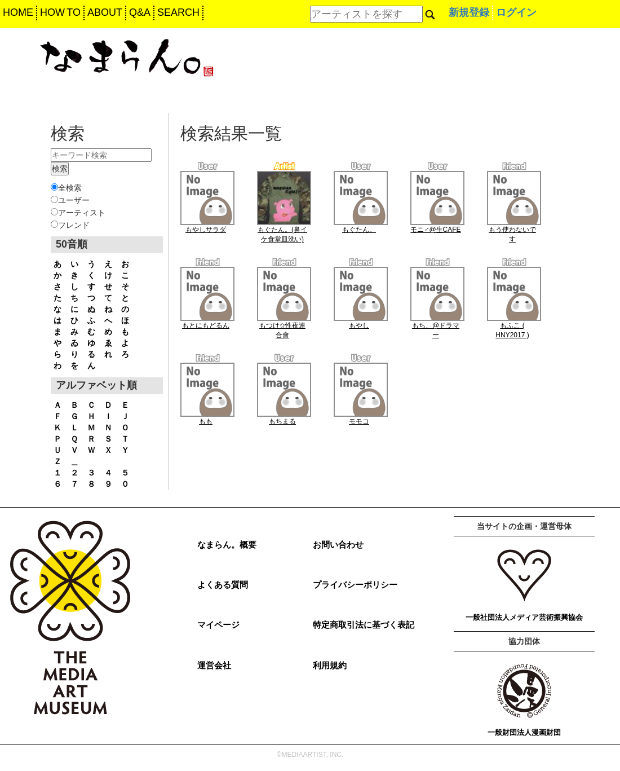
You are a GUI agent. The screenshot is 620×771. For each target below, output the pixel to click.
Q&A (139, 12)
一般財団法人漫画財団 (524, 732)
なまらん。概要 (226, 544)
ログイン (516, 12)
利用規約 (330, 665)
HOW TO (60, 12)
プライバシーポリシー (355, 584)
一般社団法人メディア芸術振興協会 (524, 617)
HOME (18, 12)
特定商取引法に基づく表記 (363, 624)
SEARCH (178, 12)
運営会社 (214, 665)
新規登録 (469, 12)
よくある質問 (222, 584)
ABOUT (104, 12)
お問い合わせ (338, 544)
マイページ (218, 624)
